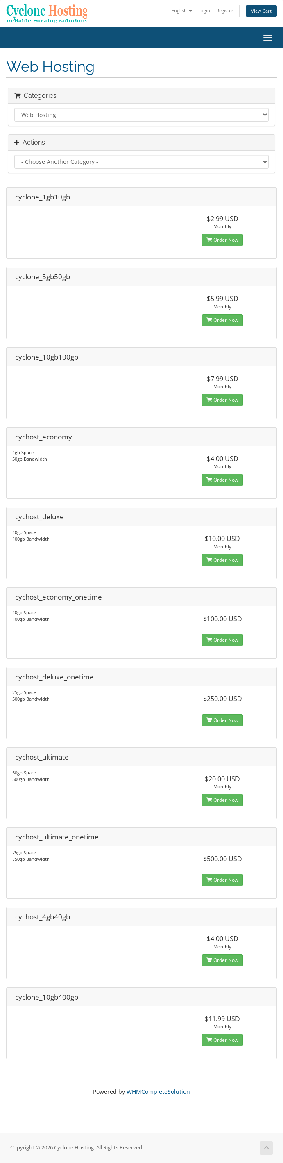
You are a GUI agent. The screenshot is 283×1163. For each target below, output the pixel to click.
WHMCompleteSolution (158, 1091)
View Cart (261, 11)
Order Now (222, 239)
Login (204, 10)
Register (224, 10)
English (182, 10)
